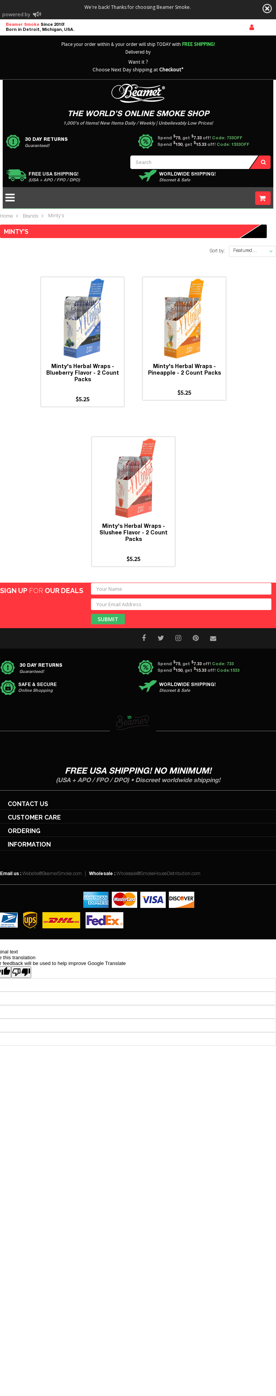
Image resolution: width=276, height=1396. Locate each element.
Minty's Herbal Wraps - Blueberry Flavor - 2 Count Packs (82, 373)
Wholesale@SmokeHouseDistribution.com (158, 874)
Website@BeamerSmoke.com (52, 874)
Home (6, 216)
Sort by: (217, 251)
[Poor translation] (21, 972)
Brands (30, 216)
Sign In (251, 27)
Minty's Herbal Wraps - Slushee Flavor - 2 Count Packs (133, 533)
